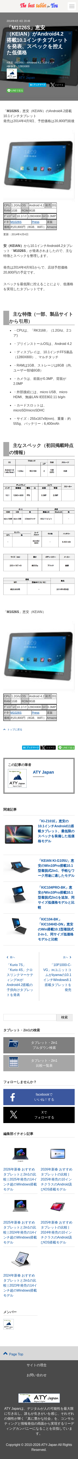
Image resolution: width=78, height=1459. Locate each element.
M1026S (16, 222)
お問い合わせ (37, 1375)
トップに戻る (12, 729)
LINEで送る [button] (17, 90)
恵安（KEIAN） (17, 62)
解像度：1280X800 (19, 66)
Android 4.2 (34, 62)
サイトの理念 (37, 1365)
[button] (72, 6)
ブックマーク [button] (38, 85)
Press (36, 222)
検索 (64, 1017)
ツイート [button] (59, 85)
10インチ (49, 62)
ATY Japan (27, 77)
